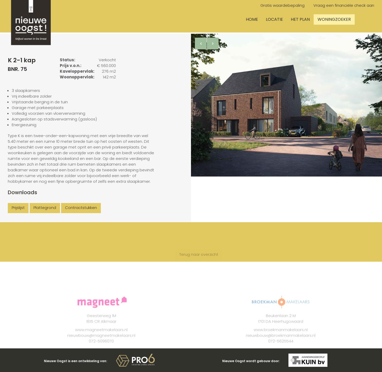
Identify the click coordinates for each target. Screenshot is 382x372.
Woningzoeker (334, 19)
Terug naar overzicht (198, 259)
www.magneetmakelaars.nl (101, 335)
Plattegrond (45, 207)
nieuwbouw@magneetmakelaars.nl (101, 340)
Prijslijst (18, 207)
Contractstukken (81, 207)
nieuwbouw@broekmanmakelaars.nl (280, 340)
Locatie (274, 19)
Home (252, 19)
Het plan (300, 19)
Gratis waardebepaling (282, 5)
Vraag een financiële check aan (343, 5)
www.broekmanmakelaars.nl (281, 335)
